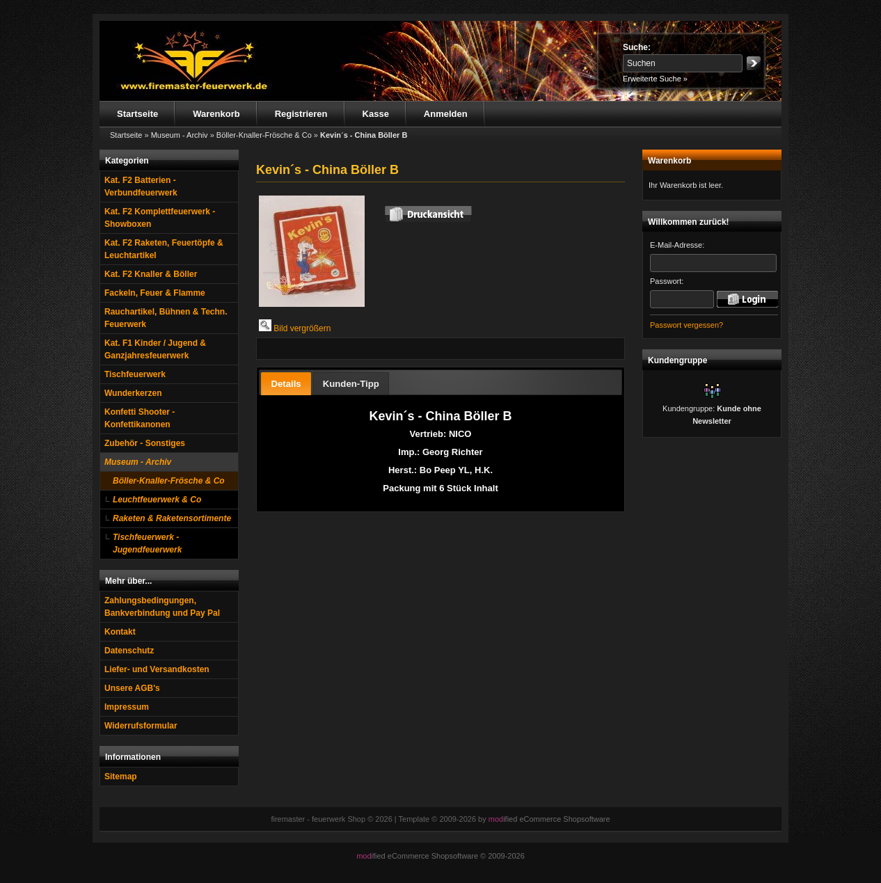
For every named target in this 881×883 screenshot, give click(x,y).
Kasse (376, 114)
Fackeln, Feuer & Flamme (154, 293)
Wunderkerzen (132, 393)
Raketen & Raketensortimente (172, 518)
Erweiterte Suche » (655, 78)
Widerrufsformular (140, 726)
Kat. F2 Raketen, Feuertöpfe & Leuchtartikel (163, 249)
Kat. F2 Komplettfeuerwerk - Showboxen (159, 218)
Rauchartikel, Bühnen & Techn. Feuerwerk (165, 318)
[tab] (286, 383)
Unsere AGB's (132, 688)
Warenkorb (216, 114)
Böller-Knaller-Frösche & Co (169, 481)
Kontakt (120, 632)
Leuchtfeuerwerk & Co (157, 499)
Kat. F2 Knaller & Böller (150, 274)
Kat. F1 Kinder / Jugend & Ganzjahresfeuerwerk (155, 349)
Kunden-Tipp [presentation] (351, 384)
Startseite (137, 114)
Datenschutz (129, 650)
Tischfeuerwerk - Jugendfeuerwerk (147, 543)
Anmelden (446, 114)
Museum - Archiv (137, 462)
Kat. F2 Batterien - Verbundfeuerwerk (140, 186)
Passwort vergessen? (686, 325)
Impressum (126, 707)
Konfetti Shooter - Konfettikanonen (139, 418)
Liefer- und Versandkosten (156, 669)
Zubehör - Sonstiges (144, 443)
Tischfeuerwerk (135, 374)
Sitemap (120, 776)
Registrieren (301, 114)
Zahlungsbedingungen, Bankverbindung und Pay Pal (162, 607)
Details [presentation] (286, 384)
